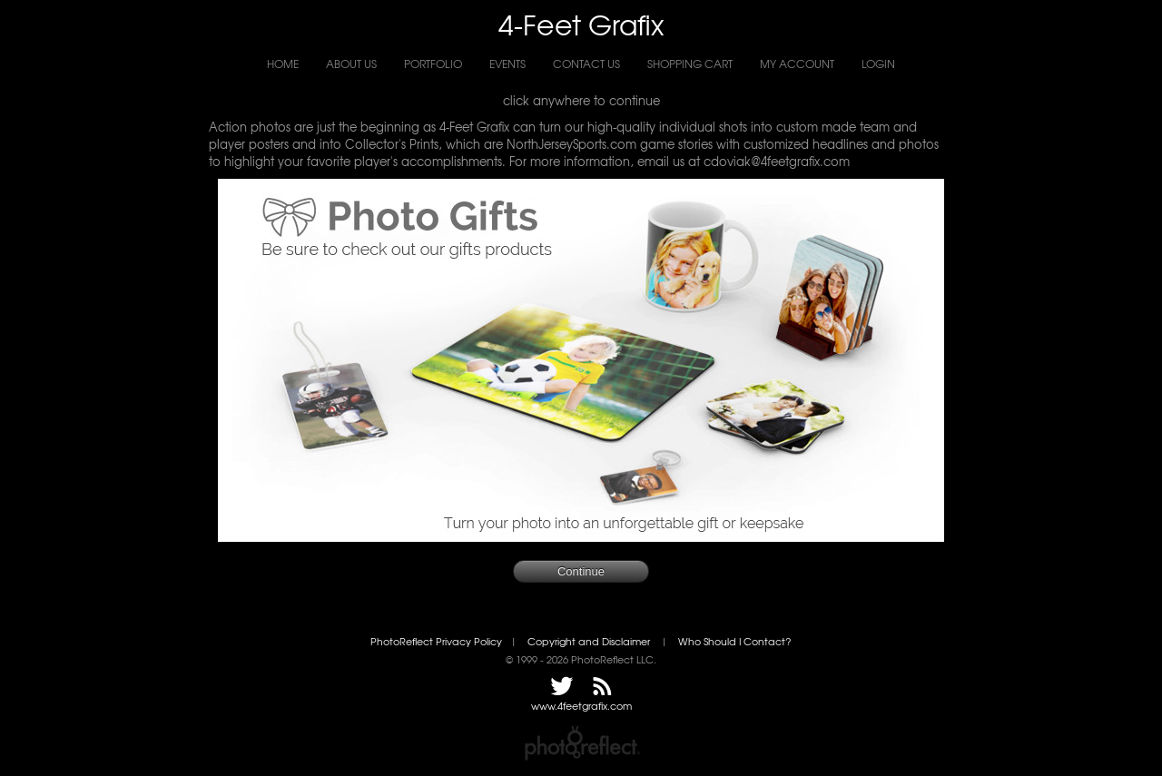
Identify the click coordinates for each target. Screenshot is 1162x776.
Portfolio (433, 63)
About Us (351, 63)
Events (507, 63)
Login (878, 63)
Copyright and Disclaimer (590, 641)
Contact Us (586, 63)
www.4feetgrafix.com (581, 705)
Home (283, 63)
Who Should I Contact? (735, 641)
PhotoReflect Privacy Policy (436, 641)
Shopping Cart (690, 63)
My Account (797, 63)
